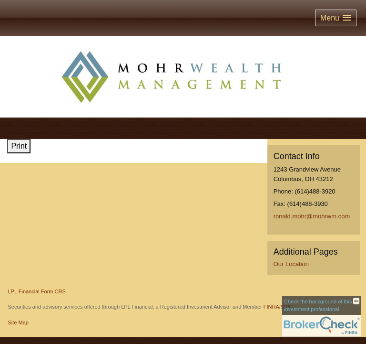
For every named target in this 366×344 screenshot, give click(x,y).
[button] (335, 18)
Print (19, 146)
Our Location (291, 264)
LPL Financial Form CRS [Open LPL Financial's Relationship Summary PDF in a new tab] (37, 291)
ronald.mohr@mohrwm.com (312, 216)
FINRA (271, 307)
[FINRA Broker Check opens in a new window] (321, 316)
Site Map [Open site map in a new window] (18, 322)
